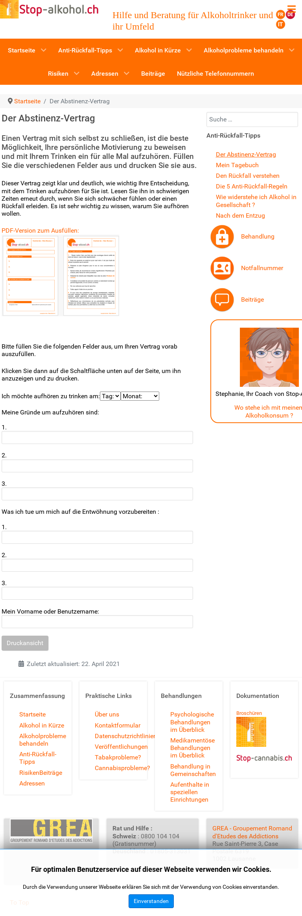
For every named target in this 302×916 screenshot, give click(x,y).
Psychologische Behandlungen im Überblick (192, 722)
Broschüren (249, 713)
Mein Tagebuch (237, 165)
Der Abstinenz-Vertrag (246, 154)
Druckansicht (25, 643)
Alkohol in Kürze (41, 725)
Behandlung (257, 236)
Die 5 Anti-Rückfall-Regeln (251, 186)
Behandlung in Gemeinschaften (193, 770)
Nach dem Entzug (240, 215)
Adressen (32, 783)
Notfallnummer (262, 268)
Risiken (29, 772)
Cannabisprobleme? (122, 768)
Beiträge (252, 299)
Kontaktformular (117, 725)
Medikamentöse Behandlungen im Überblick (192, 748)
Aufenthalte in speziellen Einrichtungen (189, 792)
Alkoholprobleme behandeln (42, 739)
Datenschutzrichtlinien (126, 736)
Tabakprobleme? (118, 757)
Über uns (107, 714)
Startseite (32, 714)
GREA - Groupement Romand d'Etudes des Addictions (252, 832)
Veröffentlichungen (121, 746)
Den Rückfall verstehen (248, 175)
